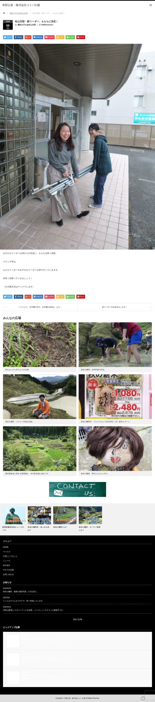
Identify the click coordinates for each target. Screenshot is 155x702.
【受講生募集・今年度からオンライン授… (39, 657)
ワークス (6, 552)
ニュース (6, 561)
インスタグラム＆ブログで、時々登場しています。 (23, 601)
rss (143, 698)
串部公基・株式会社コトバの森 (74, 698)
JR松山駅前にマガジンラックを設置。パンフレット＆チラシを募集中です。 (34, 610)
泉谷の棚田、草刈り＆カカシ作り (94, 474)
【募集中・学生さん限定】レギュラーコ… (39, 639)
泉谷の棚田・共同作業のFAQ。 (93, 370)
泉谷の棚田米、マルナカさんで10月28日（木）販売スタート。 (106, 422)
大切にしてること (10, 556)
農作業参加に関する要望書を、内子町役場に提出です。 (27, 474)
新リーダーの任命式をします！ (114, 307)
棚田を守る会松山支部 (27, 25)
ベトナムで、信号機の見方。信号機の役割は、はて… (40, 307)
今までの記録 (8, 570)
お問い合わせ (8, 574)
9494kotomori (47, 25)
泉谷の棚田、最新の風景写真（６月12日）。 (21, 592)
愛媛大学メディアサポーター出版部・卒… (39, 676)
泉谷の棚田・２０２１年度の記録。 (19, 422)
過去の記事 (77, 619)
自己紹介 (6, 565)
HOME (5, 547)
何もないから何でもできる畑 (17, 370)
